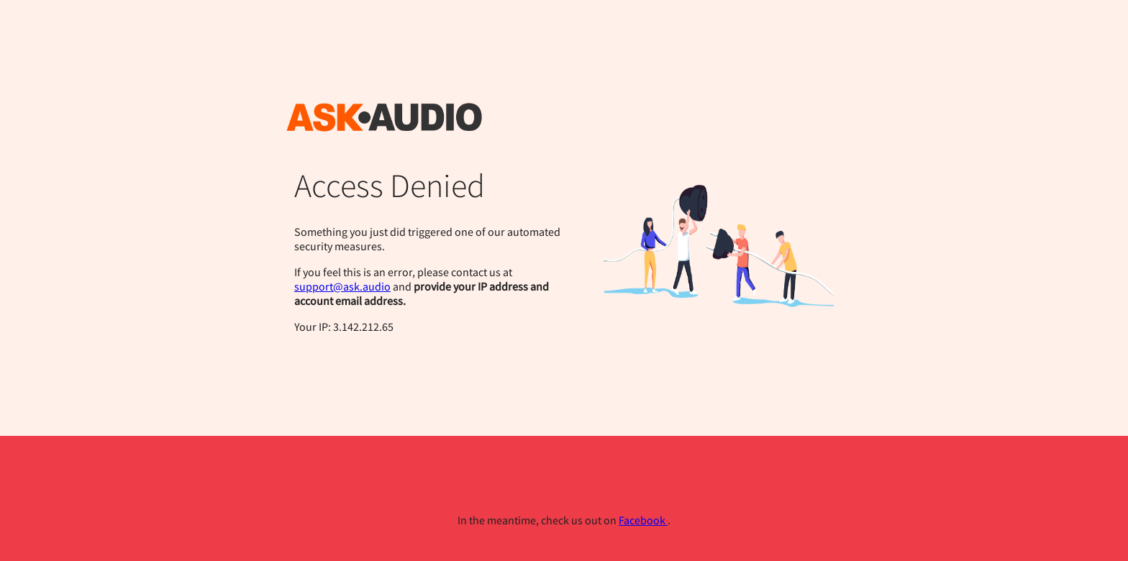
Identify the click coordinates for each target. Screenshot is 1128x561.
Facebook (643, 520)
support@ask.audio (342, 286)
